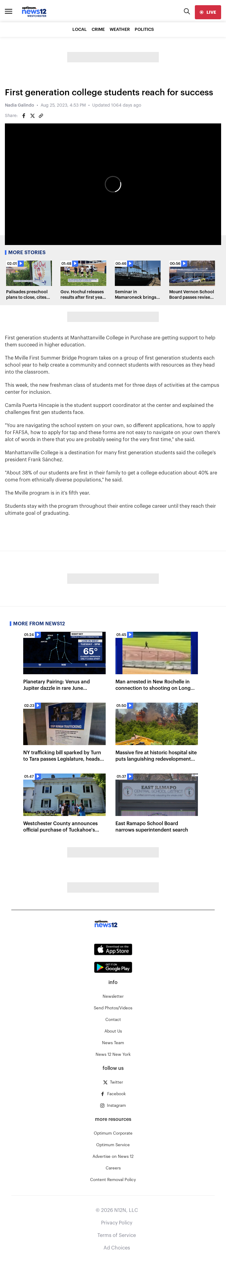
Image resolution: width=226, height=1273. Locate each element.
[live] (208, 12)
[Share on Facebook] (23, 115)
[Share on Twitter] (32, 115)
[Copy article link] (40, 115)
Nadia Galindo (19, 105)
